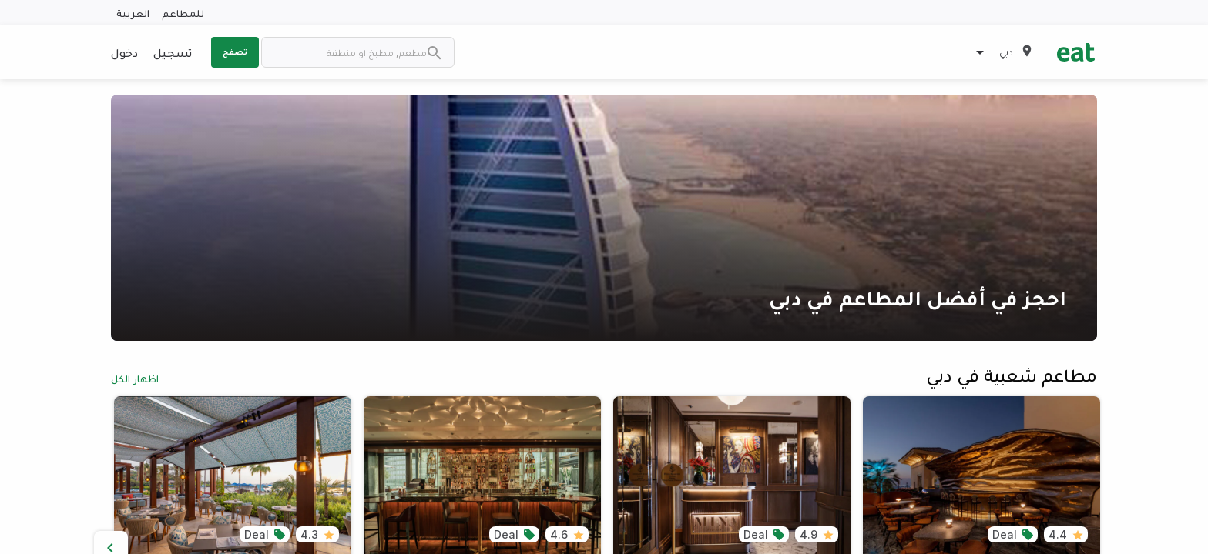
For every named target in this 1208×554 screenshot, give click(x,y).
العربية (132, 12)
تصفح (235, 51)
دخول (124, 52)
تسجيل (172, 52)
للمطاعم (183, 12)
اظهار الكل (135, 378)
